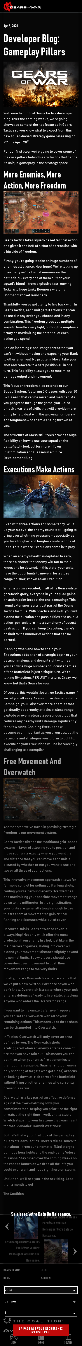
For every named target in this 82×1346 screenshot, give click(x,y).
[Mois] (41, 1301)
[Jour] (41, 1313)
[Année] (41, 1290)
